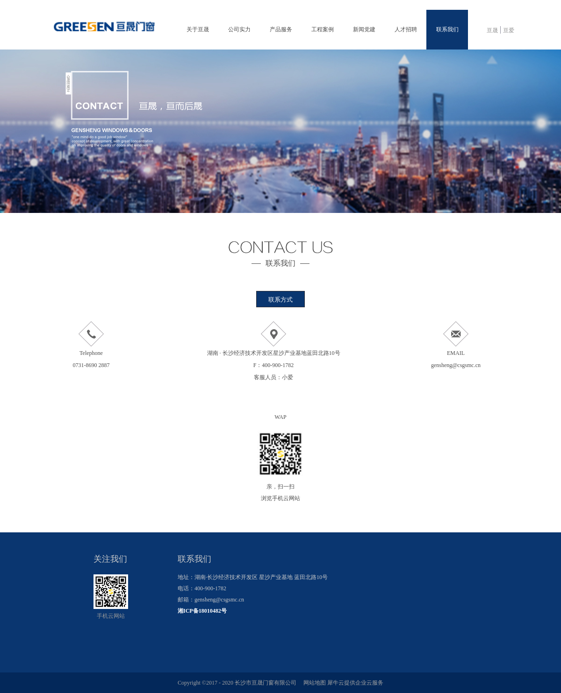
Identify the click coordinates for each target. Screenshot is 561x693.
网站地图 (313, 682)
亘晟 (492, 30)
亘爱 (508, 30)
